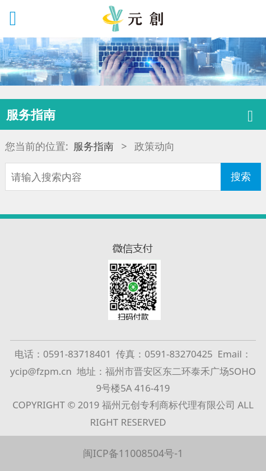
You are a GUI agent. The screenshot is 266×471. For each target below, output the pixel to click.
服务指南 (93, 146)
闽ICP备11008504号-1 (133, 453)
